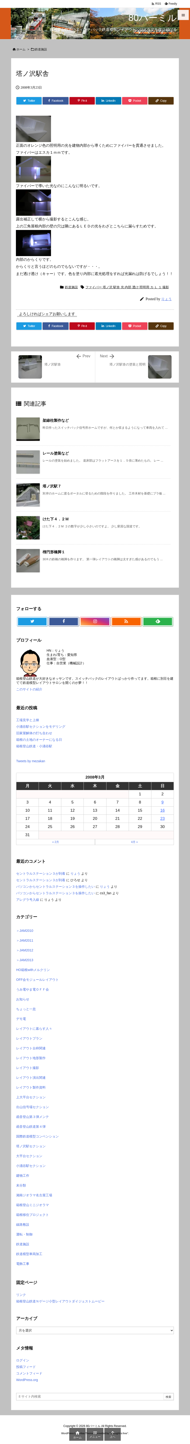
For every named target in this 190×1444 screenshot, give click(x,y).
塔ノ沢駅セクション (31, 1146)
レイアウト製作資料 (31, 1087)
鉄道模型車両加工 (29, 1254)
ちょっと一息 (26, 1009)
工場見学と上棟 (27, 720)
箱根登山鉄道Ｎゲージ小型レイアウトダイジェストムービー (60, 1301)
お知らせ (22, 999)
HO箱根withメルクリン (33, 970)
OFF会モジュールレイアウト (37, 979)
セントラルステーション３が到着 (40, 873)
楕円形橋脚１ (54, 552)
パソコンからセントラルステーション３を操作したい (55, 886)
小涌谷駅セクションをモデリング (40, 726)
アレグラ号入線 (27, 899)
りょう (166, 299)
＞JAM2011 (24, 940)
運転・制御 (24, 1234)
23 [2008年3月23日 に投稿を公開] (162, 818)
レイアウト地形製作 (31, 1058)
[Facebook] (56, 100)
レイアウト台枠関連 (31, 1048)
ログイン (22, 1360)
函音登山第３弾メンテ (32, 1117)
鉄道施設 (41, 49)
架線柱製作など (56, 420)
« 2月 (55, 842)
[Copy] (161, 100)
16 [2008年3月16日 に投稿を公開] (162, 810)
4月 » (134, 842)
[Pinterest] (82, 100)
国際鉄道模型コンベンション (37, 1136)
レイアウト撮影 (27, 1068)
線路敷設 (22, 1224)
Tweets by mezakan (30, 761)
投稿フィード (26, 1367)
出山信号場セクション (32, 1107)
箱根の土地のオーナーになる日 (39, 739)
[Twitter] (29, 100)
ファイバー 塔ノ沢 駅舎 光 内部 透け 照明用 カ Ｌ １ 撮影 (127, 287)
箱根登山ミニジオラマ (32, 1205)
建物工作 (22, 1175)
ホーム (21, 49)
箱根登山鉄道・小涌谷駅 (34, 746)
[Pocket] (134, 100)
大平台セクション (29, 1156)
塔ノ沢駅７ (52, 486)
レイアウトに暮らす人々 (34, 1028)
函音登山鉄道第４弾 (31, 1126)
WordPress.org (27, 1380)
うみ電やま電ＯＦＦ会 (32, 989)
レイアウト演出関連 (31, 1077)
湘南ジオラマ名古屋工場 (34, 1195)
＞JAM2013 (24, 960)
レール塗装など (56, 453)
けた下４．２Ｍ (56, 519)
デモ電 (21, 1019)
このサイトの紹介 (29, 689)
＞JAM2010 (24, 931)
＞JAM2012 (24, 950)
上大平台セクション (31, 1097)
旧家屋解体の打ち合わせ (34, 733)
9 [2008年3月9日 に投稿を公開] (162, 802)
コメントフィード (29, 1373)
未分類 (21, 1185)
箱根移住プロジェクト (32, 1215)
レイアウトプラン (29, 1038)
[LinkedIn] (108, 100)
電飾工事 (22, 1264)
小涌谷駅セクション (31, 1166)
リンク (21, 1295)
